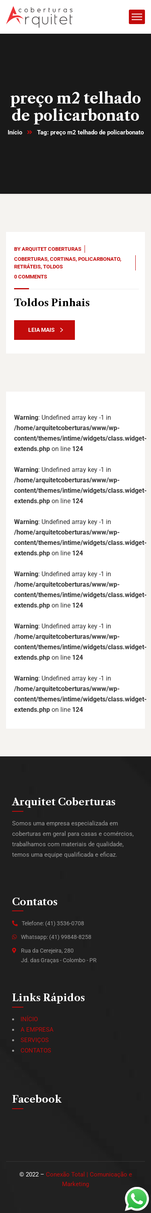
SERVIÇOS (35, 1040)
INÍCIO (29, 1019)
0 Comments (30, 277)
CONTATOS (36, 1050)
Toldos (53, 267)
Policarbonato (99, 259)
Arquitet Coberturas (51, 249)
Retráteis (27, 267)
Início (15, 132)
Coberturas (31, 259)
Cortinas (63, 259)
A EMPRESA (37, 1029)
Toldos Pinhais (52, 303)
